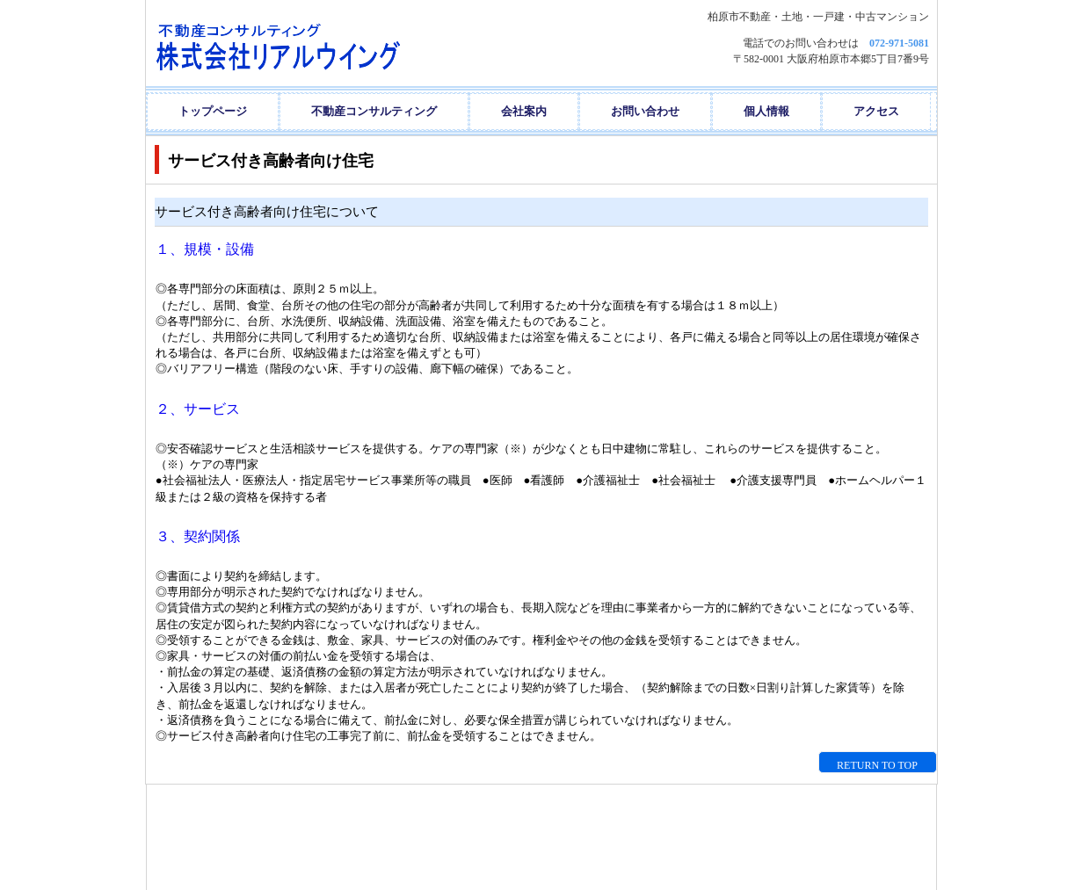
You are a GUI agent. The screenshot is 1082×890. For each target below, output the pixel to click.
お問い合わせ (645, 111)
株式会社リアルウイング (321, 43)
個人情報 (766, 111)
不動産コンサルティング (374, 111)
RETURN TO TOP (877, 765)
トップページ (212, 111)
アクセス (876, 111)
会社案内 (524, 111)
